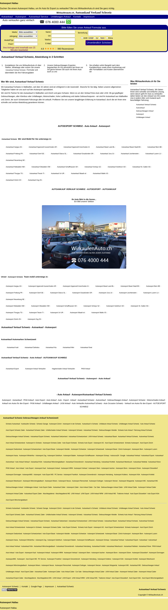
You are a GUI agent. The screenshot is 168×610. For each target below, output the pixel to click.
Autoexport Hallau (9, 3)
